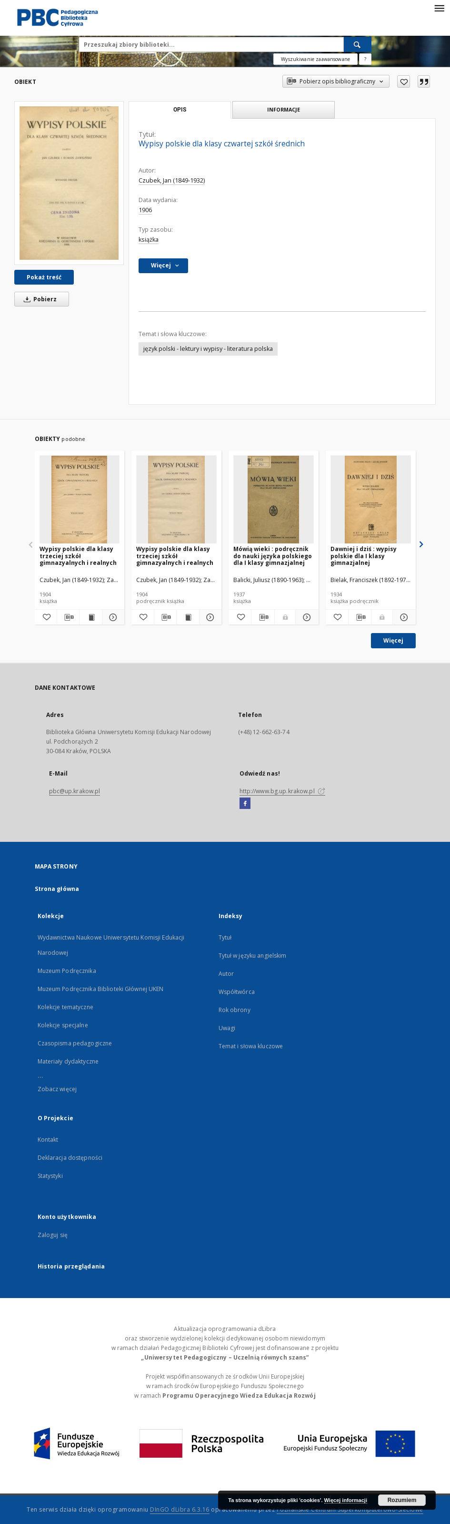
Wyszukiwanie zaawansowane (315, 59)
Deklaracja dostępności (70, 1158)
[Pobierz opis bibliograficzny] (68, 617)
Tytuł (225, 937)
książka (149, 239)
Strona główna (57, 889)
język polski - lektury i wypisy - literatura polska (208, 349)
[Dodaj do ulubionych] (403, 81)
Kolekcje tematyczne (65, 1007)
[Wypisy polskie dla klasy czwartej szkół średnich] (69, 182)
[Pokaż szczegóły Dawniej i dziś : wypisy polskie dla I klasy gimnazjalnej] (402, 617)
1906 (145, 210)
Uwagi (227, 1028)
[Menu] (439, 7)
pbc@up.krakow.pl (74, 791)
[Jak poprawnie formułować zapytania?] (365, 59)
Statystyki (50, 1176)
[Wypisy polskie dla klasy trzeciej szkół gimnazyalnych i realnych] (80, 500)
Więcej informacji (345, 1500)
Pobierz (38, 299)
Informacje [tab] (283, 109)
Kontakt (48, 1139)
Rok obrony (234, 1010)
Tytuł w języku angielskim (253, 955)
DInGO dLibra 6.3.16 (180, 1509)
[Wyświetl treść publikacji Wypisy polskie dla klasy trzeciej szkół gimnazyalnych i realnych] (90, 617)
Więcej (393, 640)
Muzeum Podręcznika (67, 971)
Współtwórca (237, 992)
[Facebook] (245, 803)
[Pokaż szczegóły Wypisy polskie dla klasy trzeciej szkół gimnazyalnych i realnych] (112, 617)
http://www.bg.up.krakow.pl (282, 791)
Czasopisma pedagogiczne (75, 1043)
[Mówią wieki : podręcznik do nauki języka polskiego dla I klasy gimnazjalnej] (273, 500)
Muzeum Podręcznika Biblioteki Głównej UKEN (101, 989)
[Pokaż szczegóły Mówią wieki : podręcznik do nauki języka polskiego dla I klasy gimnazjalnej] (305, 617)
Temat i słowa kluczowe (251, 1046)
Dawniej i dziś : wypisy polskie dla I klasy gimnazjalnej (363, 555)
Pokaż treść (44, 277)
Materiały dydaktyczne (68, 1061)
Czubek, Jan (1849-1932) (172, 180)
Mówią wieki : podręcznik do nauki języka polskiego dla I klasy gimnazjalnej (272, 555)
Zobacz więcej (57, 1089)
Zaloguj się (53, 1235)
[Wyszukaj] (357, 44)
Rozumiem (402, 1500)
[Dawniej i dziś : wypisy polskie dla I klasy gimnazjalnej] (370, 500)
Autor (226, 974)
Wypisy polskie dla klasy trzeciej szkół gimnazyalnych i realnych (78, 555)
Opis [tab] (179, 109)
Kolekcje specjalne (63, 1025)
